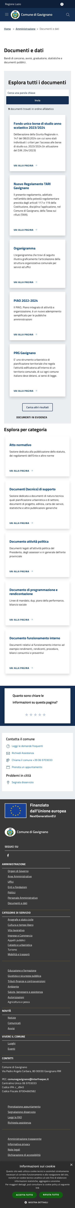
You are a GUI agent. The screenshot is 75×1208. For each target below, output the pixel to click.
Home (7, 29)
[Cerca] (68, 15)
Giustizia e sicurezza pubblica (24, 976)
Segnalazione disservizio (22, 1112)
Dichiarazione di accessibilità (24, 1155)
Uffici (11, 882)
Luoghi (12, 1043)
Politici (12, 892)
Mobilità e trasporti (19, 954)
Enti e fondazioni (17, 887)
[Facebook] (8, 855)
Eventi (11, 1049)
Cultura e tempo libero (20, 925)
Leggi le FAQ (15, 1117)
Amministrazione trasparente (24, 1139)
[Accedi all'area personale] (62, 4)
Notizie (12, 1018)
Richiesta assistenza (19, 1123)
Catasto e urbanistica (20, 945)
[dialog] (37, 1184)
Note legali (14, 1149)
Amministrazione (25, 29)
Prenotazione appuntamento (24, 1107)
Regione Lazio (13, 4)
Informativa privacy (19, 1144)
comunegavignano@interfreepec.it (28, 1079)
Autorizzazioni (16, 997)
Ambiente (13, 986)
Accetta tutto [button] (24, 1194)
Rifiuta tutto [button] (51, 1194)
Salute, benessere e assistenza (25, 992)
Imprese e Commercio (20, 936)
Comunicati (14, 1023)
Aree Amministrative (20, 876)
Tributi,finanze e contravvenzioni (26, 981)
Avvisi (11, 1028)
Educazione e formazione (22, 970)
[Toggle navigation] (7, 14)
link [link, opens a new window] (37, 1187)
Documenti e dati (17, 903)
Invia (37, 100)
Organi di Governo (18, 871)
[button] (37, 1202)
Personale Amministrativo (23, 898)
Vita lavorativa (16, 930)
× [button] (71, 1165)
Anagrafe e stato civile (20, 919)
